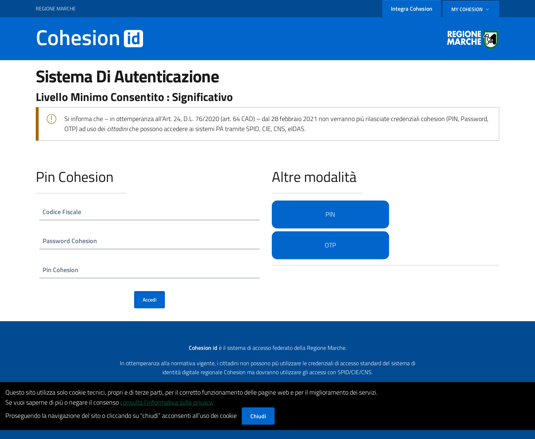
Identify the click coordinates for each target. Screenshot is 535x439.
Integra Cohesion (411, 8)
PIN (330, 214)
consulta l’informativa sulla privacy (166, 402)
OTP (330, 245)
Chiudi (258, 416)
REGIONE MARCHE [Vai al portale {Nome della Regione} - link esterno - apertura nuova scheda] (56, 8)
